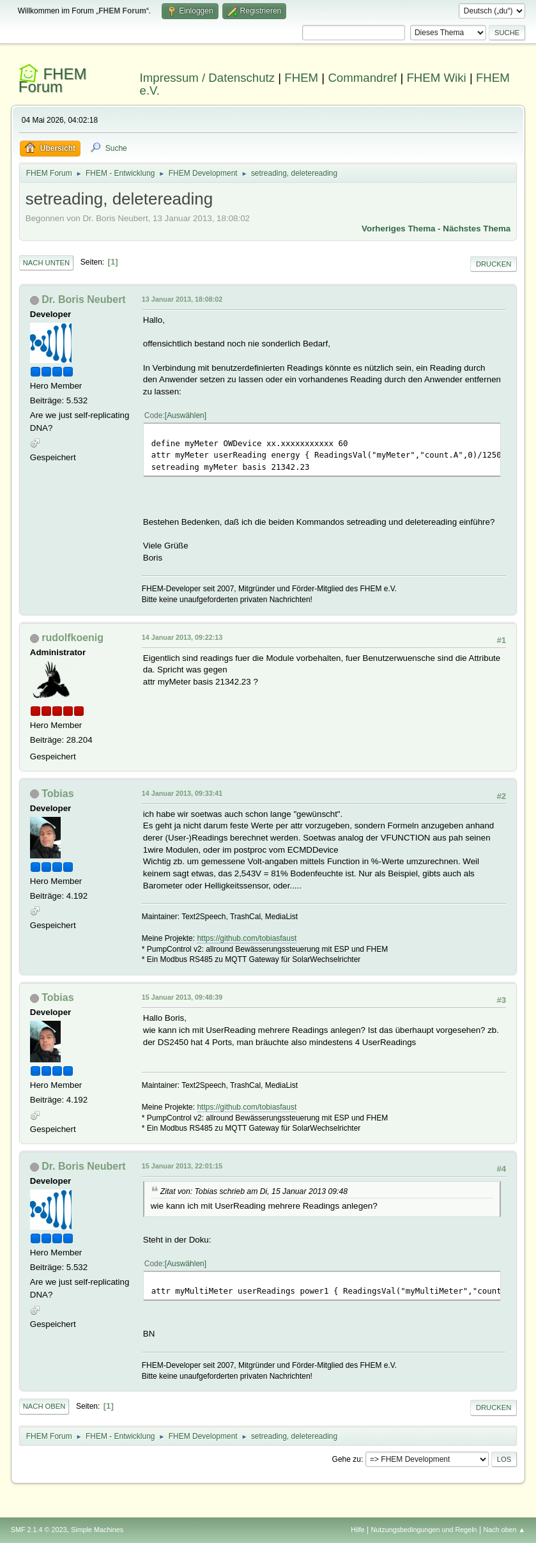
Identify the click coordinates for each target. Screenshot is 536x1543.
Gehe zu (346, 1459)
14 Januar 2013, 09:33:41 (182, 793)
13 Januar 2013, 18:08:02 (182, 299)
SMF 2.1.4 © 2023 (39, 1529)
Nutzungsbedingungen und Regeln (424, 1529)
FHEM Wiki (436, 77)
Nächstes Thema (476, 228)
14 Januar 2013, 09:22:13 (182, 637)
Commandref (362, 77)
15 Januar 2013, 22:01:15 (182, 1166)
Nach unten (46, 263)
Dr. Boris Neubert (83, 299)
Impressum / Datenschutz (207, 77)
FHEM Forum (53, 80)
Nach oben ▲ (504, 1529)
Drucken (493, 264)
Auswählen (185, 415)
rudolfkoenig (72, 637)
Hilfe (358, 1529)
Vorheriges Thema (398, 228)
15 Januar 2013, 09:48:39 (182, 997)
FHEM (301, 77)
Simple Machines (97, 1529)
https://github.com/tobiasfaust (246, 938)
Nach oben (44, 1406)
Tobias (57, 793)
